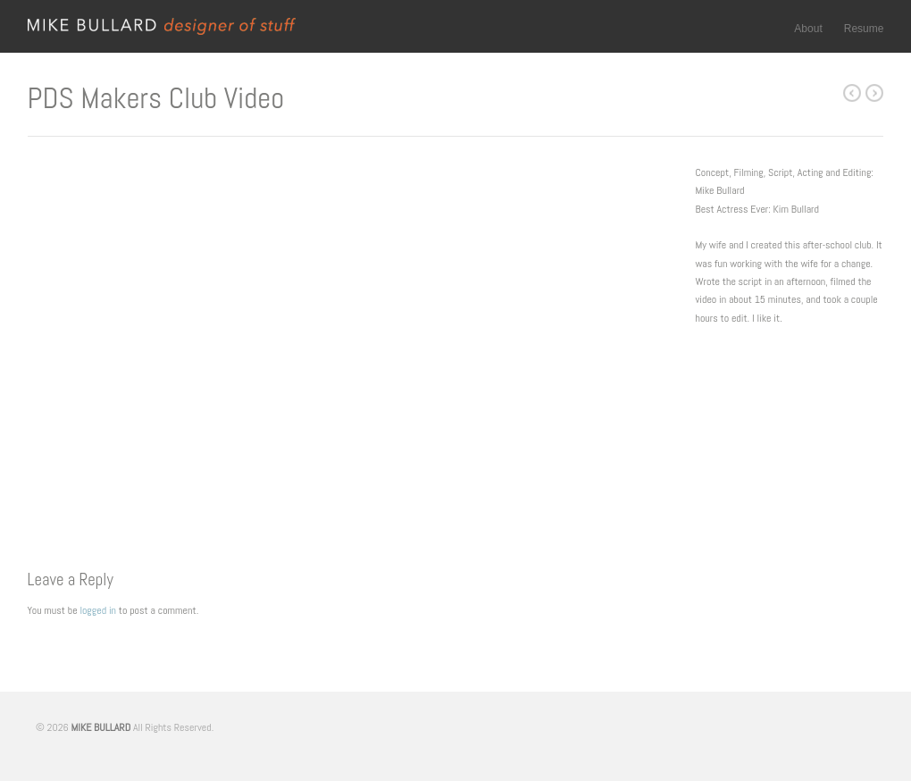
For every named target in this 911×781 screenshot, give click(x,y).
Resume (864, 28)
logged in (97, 610)
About (808, 28)
